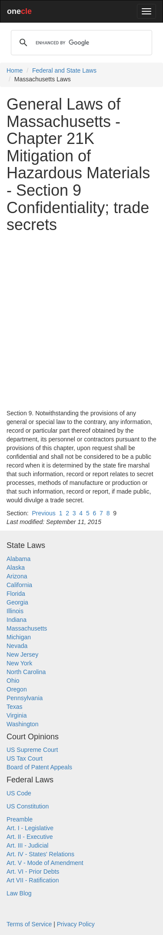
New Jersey (22, 654)
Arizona (17, 576)
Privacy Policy (76, 924)
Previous (43, 513)
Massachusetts (27, 628)
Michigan (19, 637)
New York (19, 663)
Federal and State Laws (64, 70)
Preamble (20, 819)
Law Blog (19, 893)
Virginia (17, 715)
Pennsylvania (25, 698)
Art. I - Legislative (30, 828)
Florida (16, 593)
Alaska (16, 567)
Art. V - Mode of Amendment (45, 862)
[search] (80, 42)
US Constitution (28, 806)
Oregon (17, 689)
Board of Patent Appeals (39, 767)
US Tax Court (25, 758)
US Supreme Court (32, 749)
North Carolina (26, 671)
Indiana (17, 619)
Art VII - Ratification (33, 880)
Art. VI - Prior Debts (33, 871)
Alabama (18, 558)
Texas (15, 706)
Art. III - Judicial (27, 845)
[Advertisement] (81, 321)
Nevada (17, 645)
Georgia (17, 602)
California (19, 584)
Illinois (15, 611)
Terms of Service (29, 924)
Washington (22, 724)
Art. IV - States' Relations (40, 854)
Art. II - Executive (30, 836)
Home (15, 70)
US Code (19, 793)
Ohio (13, 680)
